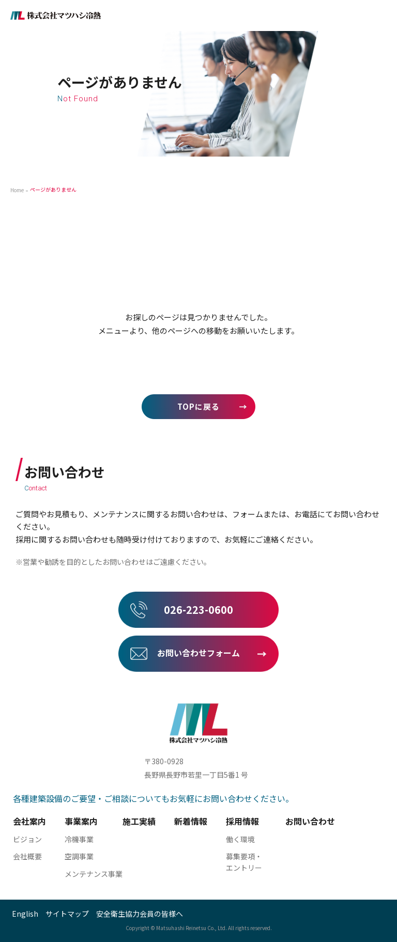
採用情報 (242, 821)
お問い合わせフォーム (198, 652)
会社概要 (27, 856)
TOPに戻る (198, 406)
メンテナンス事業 (94, 874)
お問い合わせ (310, 821)
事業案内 (81, 821)
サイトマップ (67, 913)
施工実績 (139, 821)
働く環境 (240, 839)
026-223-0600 (198, 609)
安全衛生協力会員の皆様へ (139, 913)
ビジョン (27, 839)
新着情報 (190, 821)
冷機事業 (79, 839)
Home (17, 190)
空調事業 (79, 856)
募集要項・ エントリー (244, 862)
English (25, 913)
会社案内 (29, 821)
